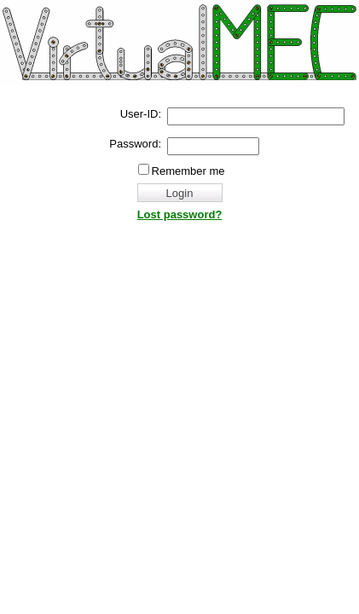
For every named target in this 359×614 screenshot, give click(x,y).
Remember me (188, 171)
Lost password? (180, 214)
